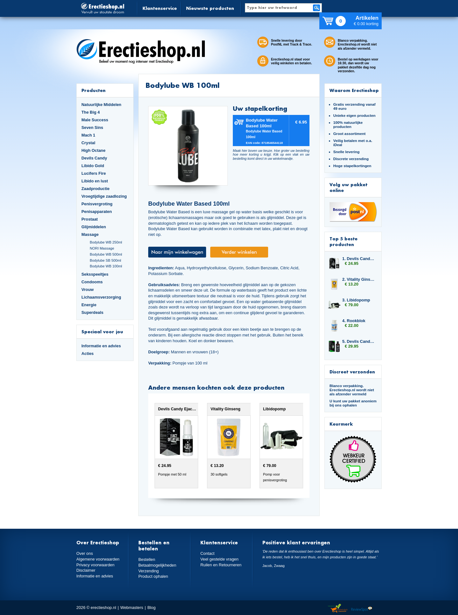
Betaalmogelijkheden (157, 565)
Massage (90, 234)
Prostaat (89, 219)
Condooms (92, 281)
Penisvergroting (97, 203)
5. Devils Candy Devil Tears (358, 341)
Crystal (88, 142)
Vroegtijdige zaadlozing (104, 196)
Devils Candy (94, 158)
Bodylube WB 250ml (106, 242)
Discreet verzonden (352, 371)
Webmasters (131, 607)
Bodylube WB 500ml (106, 254)
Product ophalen (153, 576)
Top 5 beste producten (343, 241)
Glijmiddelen (93, 226)
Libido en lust (94, 181)
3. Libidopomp (356, 300)
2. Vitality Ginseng (358, 279)
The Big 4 (90, 112)
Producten (93, 90)
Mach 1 (88, 135)
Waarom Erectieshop (354, 90)
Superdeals (92, 312)
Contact (207, 553)
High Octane (93, 150)
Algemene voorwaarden (98, 559)
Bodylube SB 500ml (105, 260)
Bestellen (146, 559)
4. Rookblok (353, 320)
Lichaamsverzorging (101, 297)
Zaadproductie (95, 188)
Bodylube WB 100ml (106, 266)
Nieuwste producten (210, 8)
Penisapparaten (96, 211)
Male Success (94, 119)
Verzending (148, 571)
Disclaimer (85, 570)
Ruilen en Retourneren (220, 564)
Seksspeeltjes (94, 274)
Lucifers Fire (93, 173)
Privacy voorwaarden (95, 564)
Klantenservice (159, 8)
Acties (87, 353)
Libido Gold (92, 165)
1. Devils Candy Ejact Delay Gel (358, 258)
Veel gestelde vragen (219, 559)
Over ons (84, 553)
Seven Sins (92, 127)
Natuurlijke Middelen (101, 104)
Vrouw (87, 289)
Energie (88, 304)
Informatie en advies (101, 345)
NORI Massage (102, 248)
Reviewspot (361, 608)
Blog (151, 607)
